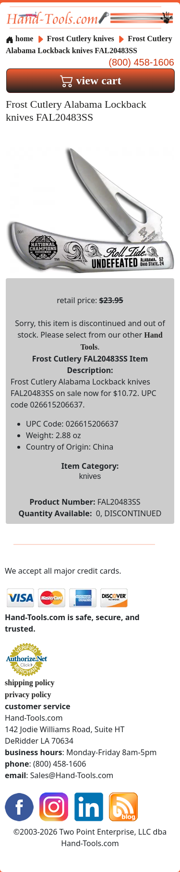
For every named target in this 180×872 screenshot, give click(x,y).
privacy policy (28, 695)
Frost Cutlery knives (80, 38)
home (19, 38)
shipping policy (30, 683)
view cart (90, 80)
